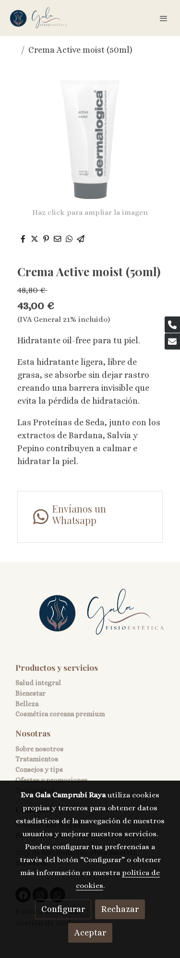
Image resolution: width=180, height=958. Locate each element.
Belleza (26, 704)
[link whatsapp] (90, 517)
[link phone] (172, 324)
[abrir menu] (163, 18)
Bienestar (30, 693)
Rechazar (120, 909)
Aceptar (90, 932)
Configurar (63, 909)
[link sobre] (90, 618)
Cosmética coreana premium (60, 714)
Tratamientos (36, 759)
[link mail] (172, 341)
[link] (38, 18)
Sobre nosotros (39, 749)
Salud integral (38, 683)
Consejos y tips (39, 769)
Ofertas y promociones (51, 780)
